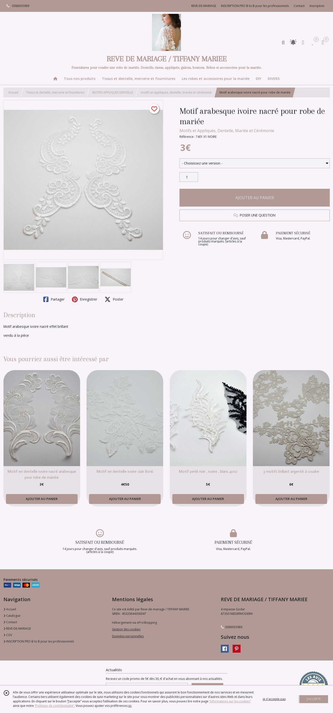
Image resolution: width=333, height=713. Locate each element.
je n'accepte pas (274, 699)
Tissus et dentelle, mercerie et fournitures (55, 92)
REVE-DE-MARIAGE (17, 628)
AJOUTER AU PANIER (254, 197)
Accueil (13, 92)
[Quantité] (188, 177)
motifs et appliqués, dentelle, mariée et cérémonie (176, 92)
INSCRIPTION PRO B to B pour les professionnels (38, 641)
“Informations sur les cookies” (230, 701)
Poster (114, 299)
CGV (7, 635)
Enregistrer (84, 299)
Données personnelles (128, 636)
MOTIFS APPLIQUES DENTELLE (112, 92)
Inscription (317, 6)
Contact (299, 6)
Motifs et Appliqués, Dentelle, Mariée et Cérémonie (226, 130)
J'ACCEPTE (314, 699)
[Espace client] (303, 42)
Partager (54, 299)
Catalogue (12, 616)
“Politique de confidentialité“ (54, 706)
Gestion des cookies (126, 629)
